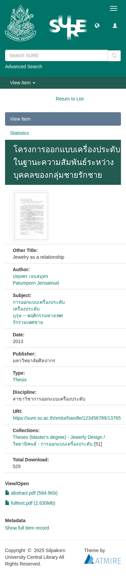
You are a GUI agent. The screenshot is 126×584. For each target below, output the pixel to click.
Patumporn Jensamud (36, 283)
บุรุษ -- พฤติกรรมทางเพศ (38, 315)
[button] (97, 25)
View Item (20, 119)
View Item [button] (22, 82)
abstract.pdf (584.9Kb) (31, 493)
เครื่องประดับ (26, 308)
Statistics (19, 133)
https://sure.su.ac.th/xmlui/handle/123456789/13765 (67, 418)
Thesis (20, 379)
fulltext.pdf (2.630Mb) (30, 503)
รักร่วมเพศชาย (28, 322)
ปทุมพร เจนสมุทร (30, 276)
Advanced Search (23, 66)
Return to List (70, 98)
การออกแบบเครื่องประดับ (39, 302)
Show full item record (27, 528)
